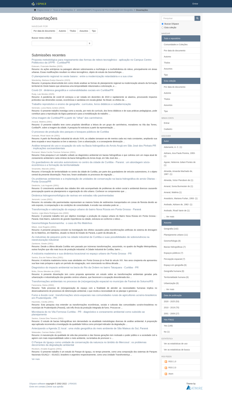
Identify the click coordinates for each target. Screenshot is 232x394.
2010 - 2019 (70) (171, 307)
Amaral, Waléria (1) (173, 192)
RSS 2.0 (170, 367)
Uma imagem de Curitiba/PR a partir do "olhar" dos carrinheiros (67, 117)
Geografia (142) (171, 229)
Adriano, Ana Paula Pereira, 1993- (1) (179, 154)
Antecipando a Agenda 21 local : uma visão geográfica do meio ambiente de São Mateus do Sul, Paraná (90, 328)
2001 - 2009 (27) (171, 313)
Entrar (167, 123)
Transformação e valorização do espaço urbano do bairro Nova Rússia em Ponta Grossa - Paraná (86, 209)
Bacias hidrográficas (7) (175, 247)
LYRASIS (72, 383)
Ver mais (36, 359)
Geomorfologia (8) (172, 241)
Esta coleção (169, 27)
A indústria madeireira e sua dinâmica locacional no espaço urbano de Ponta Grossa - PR (82, 253)
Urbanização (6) (171, 283)
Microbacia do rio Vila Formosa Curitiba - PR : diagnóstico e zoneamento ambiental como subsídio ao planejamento (88, 313)
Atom (168, 374)
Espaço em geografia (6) (175, 265)
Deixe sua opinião (55, 386)
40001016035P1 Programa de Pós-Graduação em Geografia (105, 10)
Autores (62, 31)
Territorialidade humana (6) (176, 277)
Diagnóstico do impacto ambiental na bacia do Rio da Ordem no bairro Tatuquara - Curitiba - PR (85, 267)
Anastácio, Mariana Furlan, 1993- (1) (181, 198)
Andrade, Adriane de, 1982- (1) (178, 204)
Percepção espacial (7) (174, 259)
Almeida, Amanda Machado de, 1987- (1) (178, 172)
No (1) (167, 332)
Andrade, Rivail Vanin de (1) (177, 210)
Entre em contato (37, 386)
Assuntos (84, 31)
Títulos (73, 31)
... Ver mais (169, 216)
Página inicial (43, 10)
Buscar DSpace (170, 24)
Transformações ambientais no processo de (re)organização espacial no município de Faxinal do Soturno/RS (92, 281)
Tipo (94, 31)
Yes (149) (168, 326)
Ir (89, 43)
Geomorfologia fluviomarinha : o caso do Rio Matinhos (62, 223)
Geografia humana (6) (174, 271)
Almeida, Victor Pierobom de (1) (178, 180)
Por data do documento (44, 31)
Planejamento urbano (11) (176, 235)
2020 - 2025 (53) (171, 301)
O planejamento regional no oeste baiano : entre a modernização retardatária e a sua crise (82, 76)
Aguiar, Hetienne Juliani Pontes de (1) (180, 163)
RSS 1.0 (170, 361)
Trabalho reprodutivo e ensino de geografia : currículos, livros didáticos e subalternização (81, 104)
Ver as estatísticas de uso (176, 343)
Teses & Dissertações (63, 10)
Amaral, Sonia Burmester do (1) (178, 186)
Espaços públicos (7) (173, 253)
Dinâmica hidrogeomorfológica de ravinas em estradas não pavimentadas (73, 195)
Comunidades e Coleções (176, 44)
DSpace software (37, 383)
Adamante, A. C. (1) (173, 147)
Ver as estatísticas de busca (177, 349)
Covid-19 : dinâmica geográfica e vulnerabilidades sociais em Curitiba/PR (72, 90)
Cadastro (168, 129)
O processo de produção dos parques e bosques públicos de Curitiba (70, 131)
